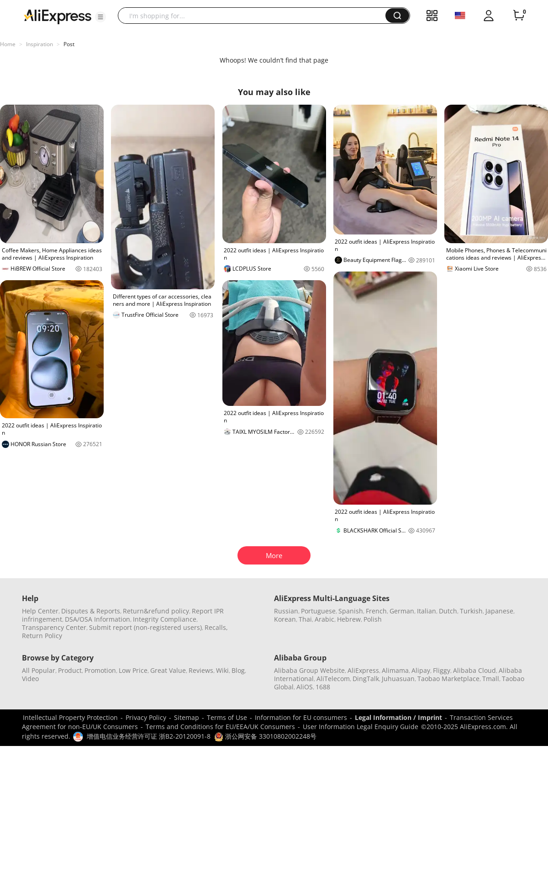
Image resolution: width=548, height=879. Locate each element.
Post (68, 44)
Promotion (100, 670)
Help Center (40, 611)
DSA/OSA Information (97, 619)
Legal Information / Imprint (398, 717)
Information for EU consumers (301, 717)
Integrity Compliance (164, 619)
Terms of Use (227, 717)
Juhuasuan (398, 678)
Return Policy (42, 635)
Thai (305, 619)
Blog (238, 670)
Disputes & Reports (90, 611)
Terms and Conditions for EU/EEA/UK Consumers (220, 726)
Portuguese (318, 611)
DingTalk (366, 678)
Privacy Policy (146, 717)
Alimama (395, 670)
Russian (286, 611)
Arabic (324, 619)
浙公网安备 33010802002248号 (265, 736)
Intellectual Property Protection (70, 717)
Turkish (471, 611)
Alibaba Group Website (309, 670)
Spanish (350, 611)
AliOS (304, 686)
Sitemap (186, 717)
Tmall (490, 678)
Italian (426, 611)
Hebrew (349, 619)
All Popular (38, 670)
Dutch (448, 611)
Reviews (201, 670)
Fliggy (441, 670)
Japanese (499, 611)
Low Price (133, 670)
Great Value (168, 670)
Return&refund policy (156, 611)
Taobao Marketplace (448, 678)
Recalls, (216, 627)
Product (70, 670)
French (376, 611)
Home (8, 44)
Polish (373, 619)
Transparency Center (54, 627)
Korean (285, 619)
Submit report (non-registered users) (145, 627)
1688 (323, 686)
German (402, 611)
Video (30, 678)
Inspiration (39, 44)
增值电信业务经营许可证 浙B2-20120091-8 (149, 736)
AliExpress (363, 670)
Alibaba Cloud (474, 670)
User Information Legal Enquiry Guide (360, 726)
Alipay (420, 670)
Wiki (222, 670)
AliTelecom (333, 678)
